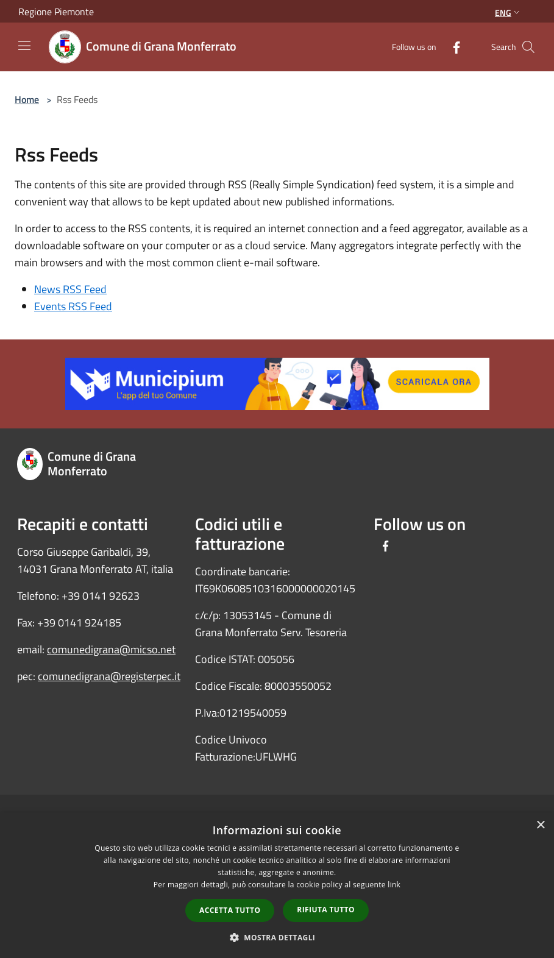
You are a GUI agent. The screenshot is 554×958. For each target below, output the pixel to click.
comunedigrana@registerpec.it (109, 676)
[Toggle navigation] (24, 45)
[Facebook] (451, 46)
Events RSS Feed (73, 306)
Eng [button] (508, 12)
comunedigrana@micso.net (111, 649)
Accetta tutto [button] (229, 910)
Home (27, 99)
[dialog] (277, 885)
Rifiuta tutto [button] (326, 909)
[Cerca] (528, 47)
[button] (277, 937)
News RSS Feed (70, 289)
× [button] (540, 825)
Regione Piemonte (56, 11)
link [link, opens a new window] (394, 884)
